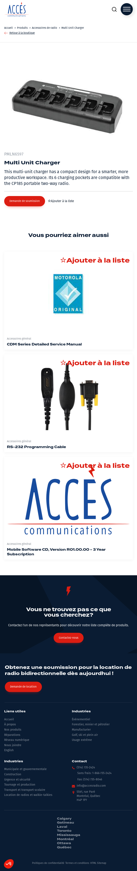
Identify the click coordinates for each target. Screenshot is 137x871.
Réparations (12, 735)
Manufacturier (81, 729)
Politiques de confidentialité (48, 863)
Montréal (65, 839)
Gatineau (65, 823)
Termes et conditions (77, 863)
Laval (62, 827)
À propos (10, 724)
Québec (64, 847)
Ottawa (64, 843)
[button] (24, 201)
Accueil (9, 719)
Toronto (64, 831)
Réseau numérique (16, 740)
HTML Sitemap (98, 863)
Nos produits (12, 729)
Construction (12, 774)
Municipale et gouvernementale (25, 769)
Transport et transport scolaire (24, 790)
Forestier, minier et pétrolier (91, 724)
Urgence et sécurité (17, 779)
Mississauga (68, 835)
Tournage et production (19, 784)
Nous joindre (12, 745)
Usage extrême (82, 740)
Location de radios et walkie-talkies (28, 795)
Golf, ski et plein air (85, 735)
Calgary (64, 819)
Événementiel (81, 719)
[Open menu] (127, 9)
